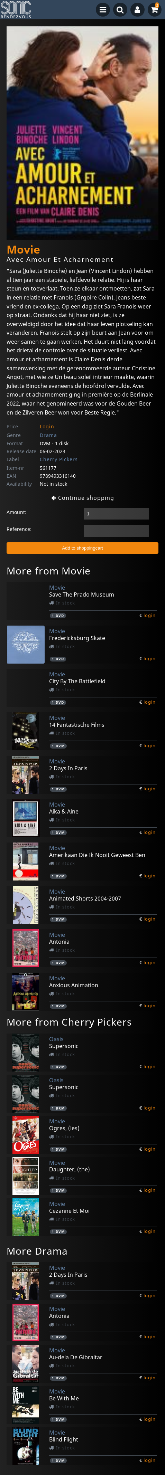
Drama (48, 435)
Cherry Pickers (59, 459)
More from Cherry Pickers (69, 1021)
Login (47, 426)
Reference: (19, 529)
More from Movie (49, 570)
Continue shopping (82, 498)
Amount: (16, 512)
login (150, 615)
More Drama (37, 1250)
